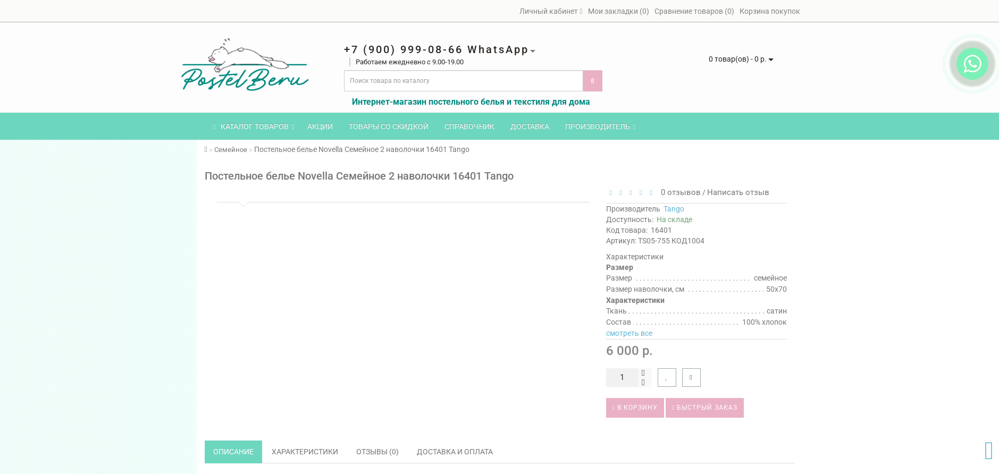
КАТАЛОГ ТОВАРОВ (254, 126)
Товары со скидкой (389, 126)
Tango (674, 209)
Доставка (529, 126)
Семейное (230, 150)
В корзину (635, 407)
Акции (320, 126)
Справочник (469, 126)
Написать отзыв (738, 192)
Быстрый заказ (704, 407)
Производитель (600, 126)
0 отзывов (679, 192)
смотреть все (629, 333)
